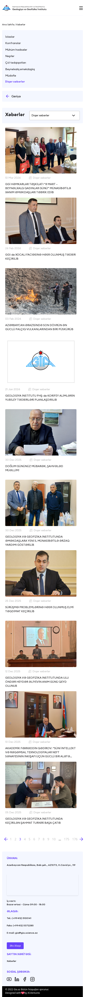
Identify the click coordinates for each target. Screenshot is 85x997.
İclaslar (10, 36)
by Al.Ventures (32, 992)
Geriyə (13, 96)
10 (54, 839)
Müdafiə (10, 75)
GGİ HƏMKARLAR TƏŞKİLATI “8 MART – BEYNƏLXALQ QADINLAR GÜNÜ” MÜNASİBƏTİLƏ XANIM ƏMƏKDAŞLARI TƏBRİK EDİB (38, 188)
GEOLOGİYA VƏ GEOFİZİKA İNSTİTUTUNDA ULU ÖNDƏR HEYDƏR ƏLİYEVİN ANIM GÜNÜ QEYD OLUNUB (37, 682)
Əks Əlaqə (15, 945)
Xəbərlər (11, 961)
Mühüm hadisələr (16, 49)
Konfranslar (13, 43)
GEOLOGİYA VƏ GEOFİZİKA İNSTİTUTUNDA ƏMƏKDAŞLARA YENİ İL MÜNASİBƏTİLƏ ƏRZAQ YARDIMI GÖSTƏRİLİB (37, 541)
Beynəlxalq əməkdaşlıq (20, 69)
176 (74, 839)
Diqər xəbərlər (15, 81)
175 (66, 839)
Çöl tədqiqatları (15, 62)
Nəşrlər (9, 56)
